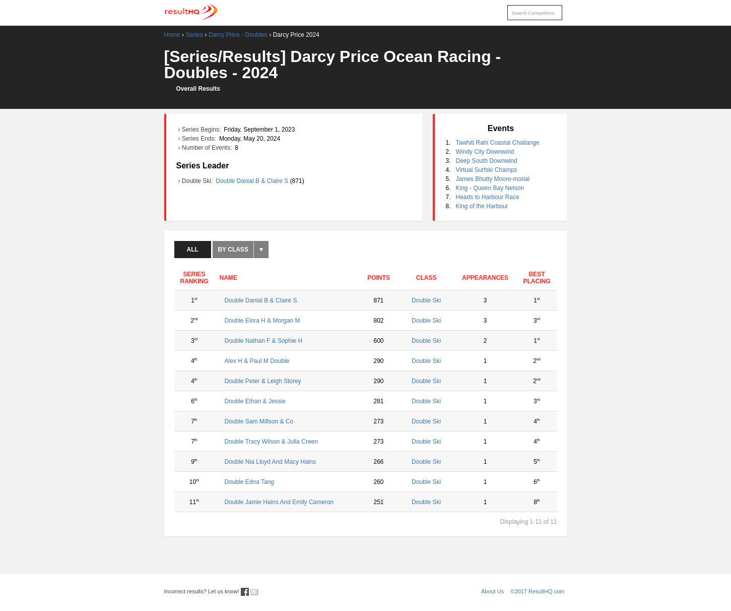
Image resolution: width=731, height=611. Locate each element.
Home (172, 34)
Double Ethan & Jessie (255, 401)
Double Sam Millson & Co (259, 421)
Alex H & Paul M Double (257, 360)
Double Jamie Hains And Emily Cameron (279, 502)
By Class (233, 249)
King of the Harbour (482, 206)
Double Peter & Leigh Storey (263, 381)
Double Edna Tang (250, 481)
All (192, 249)
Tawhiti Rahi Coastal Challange (498, 142)
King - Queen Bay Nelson (490, 188)
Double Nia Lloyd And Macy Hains (270, 461)
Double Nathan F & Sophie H (264, 340)
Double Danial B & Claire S (253, 181)
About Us (492, 591)
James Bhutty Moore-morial (493, 178)
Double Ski (426, 300)
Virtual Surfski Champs (486, 169)
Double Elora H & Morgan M (262, 320)
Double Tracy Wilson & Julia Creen (271, 441)
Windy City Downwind (485, 151)
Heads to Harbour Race (487, 197)
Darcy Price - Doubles (238, 34)
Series (194, 34)
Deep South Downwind (486, 160)
